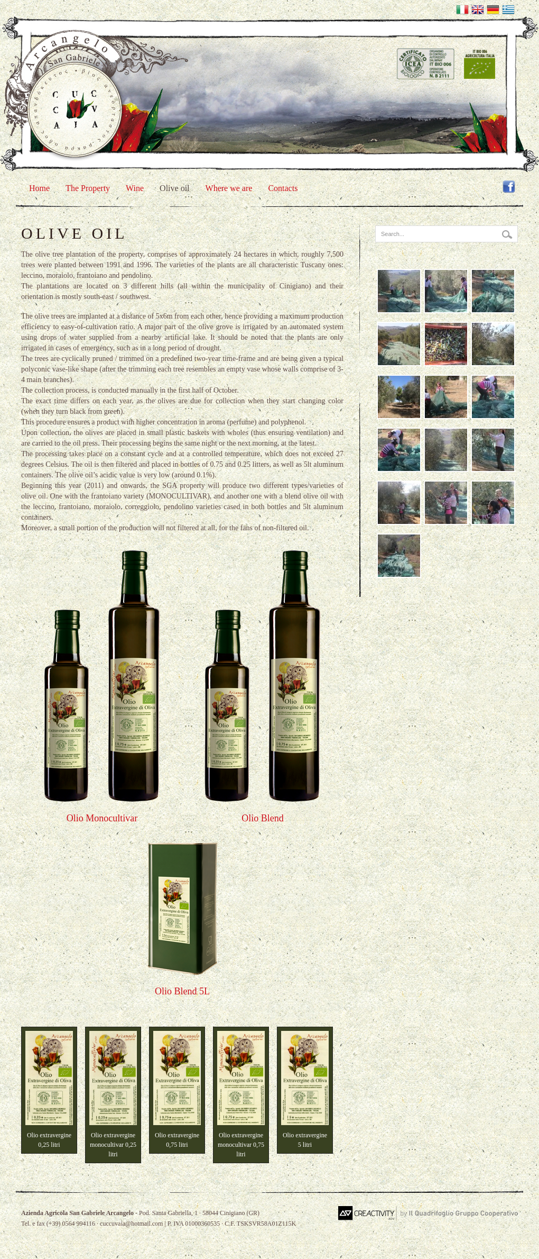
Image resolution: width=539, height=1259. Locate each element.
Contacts (283, 188)
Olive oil (174, 188)
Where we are (229, 188)
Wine (135, 188)
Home (39, 188)
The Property (88, 188)
